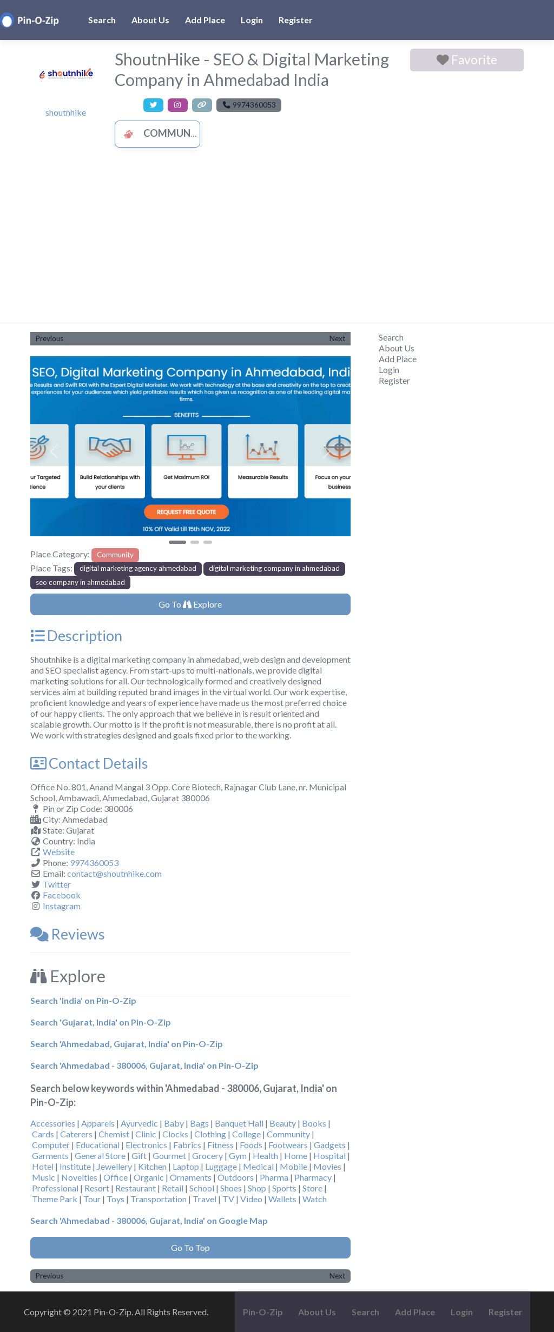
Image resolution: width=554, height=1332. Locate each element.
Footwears (288, 1145)
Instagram (62, 906)
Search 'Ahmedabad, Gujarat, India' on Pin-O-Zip (126, 1043)
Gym (238, 1155)
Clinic (145, 1134)
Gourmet (169, 1155)
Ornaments (191, 1177)
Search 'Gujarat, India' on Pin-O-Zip (100, 1022)
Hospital (329, 1155)
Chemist (113, 1134)
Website (59, 852)
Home (295, 1155)
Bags (199, 1123)
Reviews (67, 934)
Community (162, 133)
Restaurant (135, 1188)
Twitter (57, 884)
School (201, 1188)
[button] (54, 451)
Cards (43, 1134)
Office (115, 1177)
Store (312, 1188)
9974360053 (94, 862)
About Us (150, 20)
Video (251, 1199)
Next (337, 338)
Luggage (221, 1166)
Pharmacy (313, 1177)
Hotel (43, 1166)
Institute (75, 1166)
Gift (139, 1155)
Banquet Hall (239, 1123)
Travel (204, 1199)
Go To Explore (190, 604)
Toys (115, 1199)
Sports (284, 1188)
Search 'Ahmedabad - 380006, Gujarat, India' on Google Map (149, 1220)
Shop (257, 1188)
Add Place (205, 20)
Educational (98, 1145)
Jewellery (114, 1166)
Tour (92, 1199)
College (246, 1134)
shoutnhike (65, 112)
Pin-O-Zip (263, 1312)
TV (228, 1199)
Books (314, 1123)
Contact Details (89, 763)
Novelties (79, 1177)
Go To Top (190, 1247)
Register (296, 20)
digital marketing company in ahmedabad (274, 568)
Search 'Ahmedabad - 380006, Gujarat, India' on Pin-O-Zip (144, 1065)
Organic (149, 1177)
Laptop (186, 1166)
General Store (100, 1155)
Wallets (282, 1199)
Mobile (293, 1166)
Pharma (274, 1177)
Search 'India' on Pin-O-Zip (83, 1000)
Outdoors (235, 1177)
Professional (55, 1188)
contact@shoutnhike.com (114, 873)
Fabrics (187, 1145)
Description (76, 635)
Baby (174, 1123)
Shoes (231, 1188)
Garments (50, 1155)
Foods (251, 1145)
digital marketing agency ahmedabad (138, 568)
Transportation (158, 1199)
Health (265, 1155)
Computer (51, 1145)
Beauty (282, 1123)
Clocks (175, 1134)
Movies (327, 1166)
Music (43, 1177)
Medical (258, 1166)
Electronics (146, 1145)
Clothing (210, 1134)
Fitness (220, 1145)
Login (252, 20)
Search (102, 20)
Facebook (62, 895)
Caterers (76, 1134)
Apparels (98, 1123)
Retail (172, 1188)
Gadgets (330, 1145)
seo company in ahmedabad (80, 582)
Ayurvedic (139, 1123)
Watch (314, 1199)
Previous (49, 338)
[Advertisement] (277, 241)
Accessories (52, 1123)
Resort (96, 1188)
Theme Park (54, 1199)
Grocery (207, 1155)
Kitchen (152, 1166)
